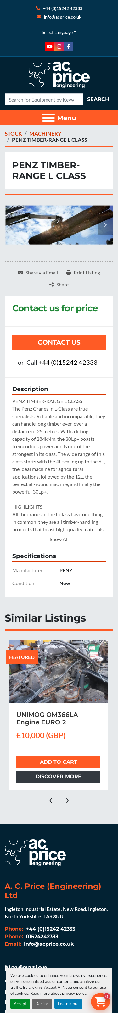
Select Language (57, 32)
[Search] (44, 99)
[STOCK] (13, 133)
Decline (42, 1003)
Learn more (68, 1003)
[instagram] (59, 46)
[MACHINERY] (45, 133)
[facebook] (68, 46)
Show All (59, 539)
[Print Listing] (83, 273)
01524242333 (41, 936)
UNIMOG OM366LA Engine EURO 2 (47, 718)
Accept (20, 1003)
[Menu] (48, 117)
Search (98, 99)
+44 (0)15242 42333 (62, 8)
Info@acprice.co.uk (62, 16)
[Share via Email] (38, 273)
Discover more (58, 776)
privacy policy (74, 993)
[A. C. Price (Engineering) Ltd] (35, 852)
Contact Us (59, 342)
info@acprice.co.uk (48, 944)
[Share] (59, 285)
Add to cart (58, 762)
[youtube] (49, 46)
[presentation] (51, 799)
